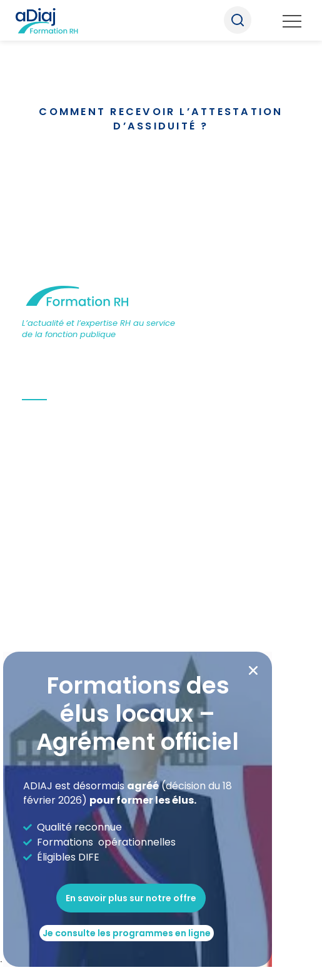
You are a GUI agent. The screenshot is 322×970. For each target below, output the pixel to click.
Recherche (237, 20)
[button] (253, 670)
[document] (161, 485)
